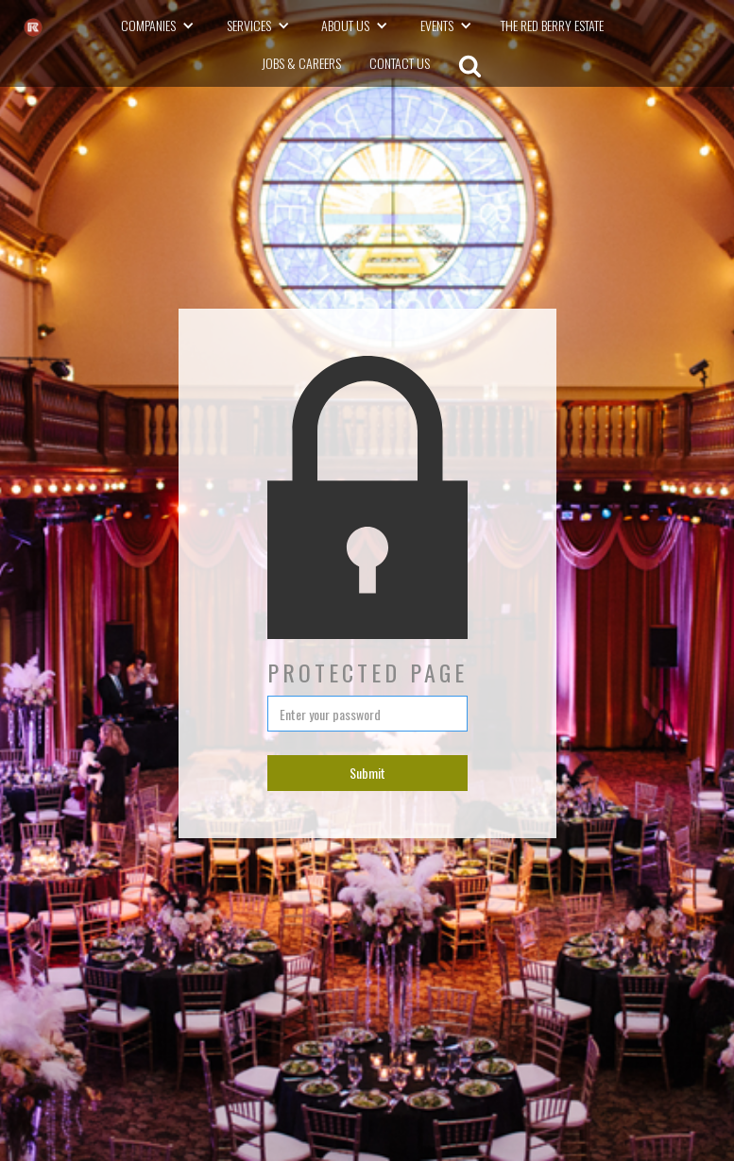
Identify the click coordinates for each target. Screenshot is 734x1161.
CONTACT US (399, 63)
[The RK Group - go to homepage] (33, 27)
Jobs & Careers (301, 63)
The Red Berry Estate (552, 25)
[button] (162, 25)
